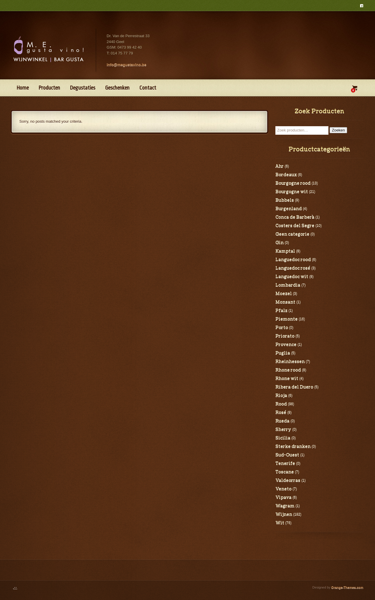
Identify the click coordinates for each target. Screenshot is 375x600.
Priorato (284, 336)
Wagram (284, 506)
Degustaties (82, 88)
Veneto (283, 489)
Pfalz (281, 311)
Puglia (282, 353)
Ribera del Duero (294, 387)
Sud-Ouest (287, 455)
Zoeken (338, 130)
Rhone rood (288, 370)
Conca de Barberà (294, 217)
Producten (49, 88)
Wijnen (283, 514)
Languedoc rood (293, 260)
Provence (285, 345)
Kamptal (285, 251)
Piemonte (286, 319)
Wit (279, 523)
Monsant (285, 302)
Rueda (282, 421)
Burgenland (288, 209)
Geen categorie (292, 234)
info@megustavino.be (126, 64)
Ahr (279, 166)
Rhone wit (286, 379)
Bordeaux (286, 175)
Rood (281, 404)
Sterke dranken (293, 447)
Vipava (283, 497)
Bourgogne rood (293, 183)
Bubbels (284, 200)
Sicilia (282, 438)
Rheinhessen (290, 362)
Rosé (280, 413)
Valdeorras (287, 480)
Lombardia (287, 285)
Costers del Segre (294, 226)
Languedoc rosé (292, 268)
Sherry (283, 430)
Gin (279, 243)
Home (23, 88)
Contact (147, 88)
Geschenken (117, 88)
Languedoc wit (291, 277)
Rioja (281, 396)
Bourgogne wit (291, 192)
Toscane (284, 472)
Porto (281, 328)
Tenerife (285, 463)
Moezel (283, 294)
